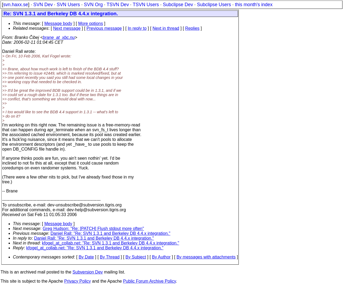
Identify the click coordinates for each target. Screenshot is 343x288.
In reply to (137, 28)
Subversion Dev (88, 272)
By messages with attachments (206, 257)
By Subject (135, 257)
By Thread (110, 257)
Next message (66, 28)
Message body (58, 23)
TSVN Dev (118, 4)
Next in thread (165, 28)
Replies (192, 28)
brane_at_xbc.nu (59, 37)
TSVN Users (146, 4)
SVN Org (93, 4)
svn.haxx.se (15, 4)
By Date (86, 257)
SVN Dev (43, 4)
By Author (161, 257)
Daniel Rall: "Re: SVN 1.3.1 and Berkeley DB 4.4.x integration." (110, 233)
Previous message (104, 28)
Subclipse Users (214, 4)
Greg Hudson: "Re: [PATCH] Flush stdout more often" (93, 228)
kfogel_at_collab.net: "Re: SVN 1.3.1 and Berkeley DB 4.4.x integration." (110, 243)
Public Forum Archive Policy (149, 281)
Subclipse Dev (178, 4)
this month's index (254, 4)
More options (90, 23)
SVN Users (68, 4)
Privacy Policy (77, 281)
